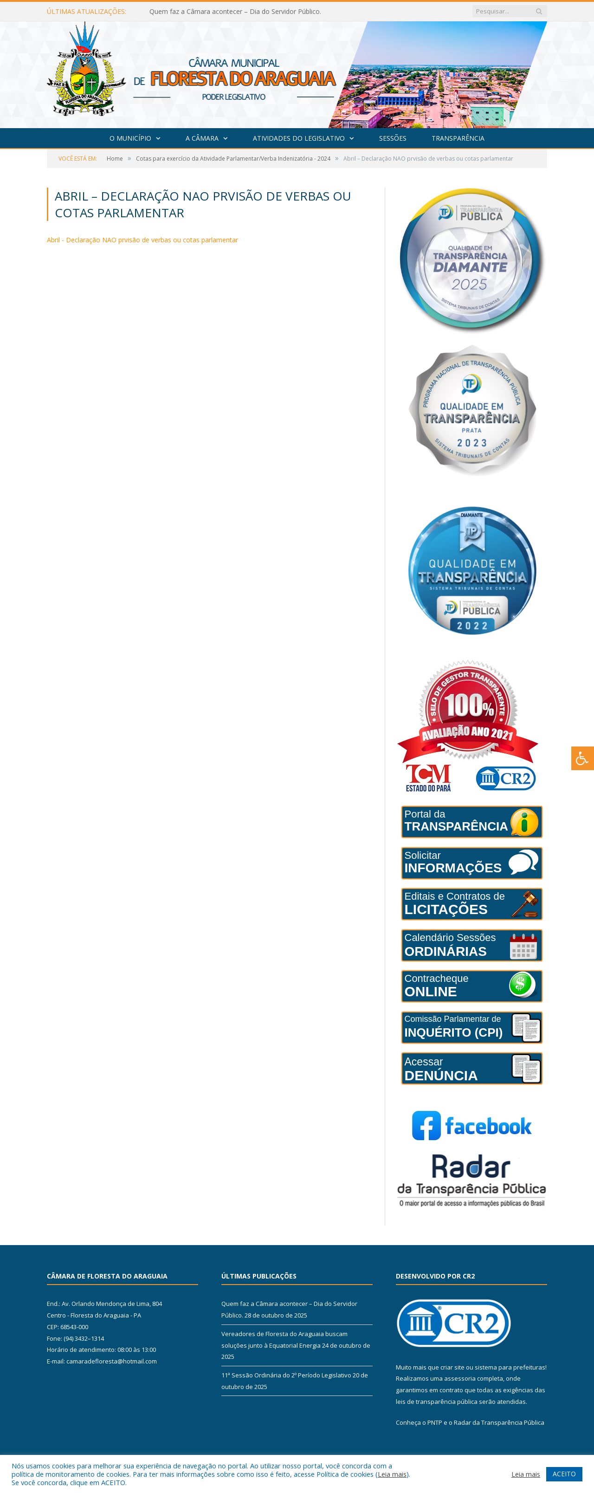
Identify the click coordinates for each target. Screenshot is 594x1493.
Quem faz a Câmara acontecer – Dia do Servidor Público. (235, 11)
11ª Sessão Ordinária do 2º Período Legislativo (286, 1375)
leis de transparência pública (437, 1401)
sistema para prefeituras (510, 1367)
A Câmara (202, 138)
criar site (452, 1367)
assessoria (460, 1378)
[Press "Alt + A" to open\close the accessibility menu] (582, 758)
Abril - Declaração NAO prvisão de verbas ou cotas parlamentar (142, 239)
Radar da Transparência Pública (499, 1422)
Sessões (393, 138)
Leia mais (392, 1474)
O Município (130, 138)
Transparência (458, 138)
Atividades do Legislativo (299, 138)
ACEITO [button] (564, 1473)
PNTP (434, 1422)
